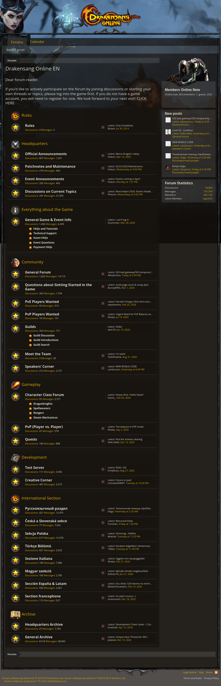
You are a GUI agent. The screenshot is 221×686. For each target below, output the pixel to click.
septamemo (114, 304)
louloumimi (114, 599)
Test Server (34, 467)
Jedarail (112, 639)
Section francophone (43, 596)
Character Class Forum (44, 394)
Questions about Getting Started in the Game (58, 286)
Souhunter (113, 222)
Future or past (123, 480)
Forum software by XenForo (33, 678)
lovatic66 (113, 627)
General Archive (38, 637)
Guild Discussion (44, 335)
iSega (111, 511)
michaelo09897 (116, 483)
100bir (111, 549)
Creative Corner (38, 480)
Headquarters (35, 143)
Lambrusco (114, 369)
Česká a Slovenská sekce (46, 521)
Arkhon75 (113, 574)
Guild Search (41, 345)
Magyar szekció (38, 571)
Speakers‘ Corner (39, 366)
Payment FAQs (42, 247)
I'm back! (120, 353)
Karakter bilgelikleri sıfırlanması (133, 546)
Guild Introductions (45, 340)
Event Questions (44, 242)
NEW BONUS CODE (126, 366)
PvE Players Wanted (42, 301)
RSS (102, 127)
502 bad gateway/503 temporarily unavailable (141, 272)
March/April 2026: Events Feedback (135, 191)
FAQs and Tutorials (45, 229)
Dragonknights (43, 404)
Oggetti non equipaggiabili (130, 558)
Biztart (111, 128)
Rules (27, 115)
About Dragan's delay (127, 153)
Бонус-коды (179, 166)
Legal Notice (189, 672)
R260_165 (121, 467)
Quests (31, 439)
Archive (28, 614)
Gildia (119, 326)
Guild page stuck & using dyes (132, 284)
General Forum (38, 272)
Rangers (38, 413)
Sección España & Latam (45, 583)
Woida (111, 317)
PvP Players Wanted (42, 314)
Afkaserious (114, 275)
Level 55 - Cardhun (182, 130)
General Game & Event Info (48, 219)
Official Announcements (46, 153)
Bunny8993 (114, 287)
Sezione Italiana (38, 558)
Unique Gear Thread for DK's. (132, 636)
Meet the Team (38, 354)
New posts (173, 113)
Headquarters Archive (44, 624)
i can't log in (122, 219)
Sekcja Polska (36, 533)
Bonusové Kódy (124, 520)
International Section (41, 498)
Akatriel (112, 536)
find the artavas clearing (129, 439)
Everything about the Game (47, 209)
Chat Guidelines (124, 125)
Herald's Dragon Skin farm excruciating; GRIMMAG (143, 301)
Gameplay (31, 384)
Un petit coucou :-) (126, 596)
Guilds (30, 326)
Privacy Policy (211, 678)
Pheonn (112, 194)
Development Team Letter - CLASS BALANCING (141, 624)
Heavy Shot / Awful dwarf (129, 394)
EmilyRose (113, 470)
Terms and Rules (192, 678)
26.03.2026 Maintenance (129, 166)
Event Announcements (44, 179)
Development (34, 457)
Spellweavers (42, 408)
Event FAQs (40, 238)
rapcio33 (207, 198)
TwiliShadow (115, 356)
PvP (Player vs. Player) (44, 426)
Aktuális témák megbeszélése (132, 571)
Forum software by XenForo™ (95, 678)
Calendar (37, 41)
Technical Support (45, 233)
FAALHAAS (113, 442)
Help (201, 672)
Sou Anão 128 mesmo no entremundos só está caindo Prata (149, 583)
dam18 (111, 329)
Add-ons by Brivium (35, 681)
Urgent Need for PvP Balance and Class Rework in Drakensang (150, 314)
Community (32, 261)
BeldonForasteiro (117, 586)
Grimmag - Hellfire (126, 533)
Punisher (113, 523)
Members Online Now (182, 90)
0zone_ (111, 397)
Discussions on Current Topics (50, 191)
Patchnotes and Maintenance (50, 166)
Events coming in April (128, 178)
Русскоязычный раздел (46, 508)
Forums (17, 42)
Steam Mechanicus (45, 417)
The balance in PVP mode (130, 426)
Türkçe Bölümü (38, 546)
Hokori (111, 156)
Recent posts (15, 50)
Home (209, 672)
